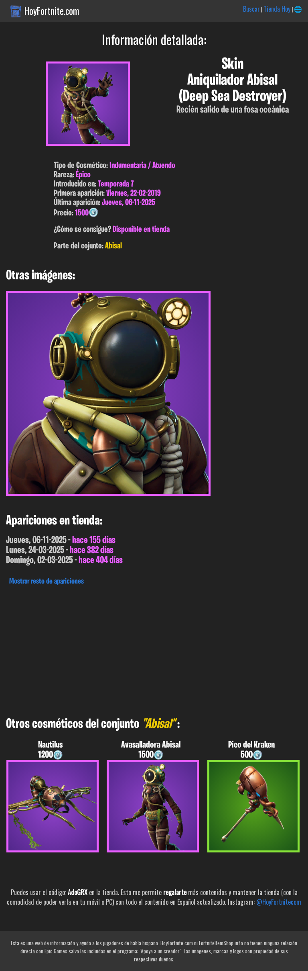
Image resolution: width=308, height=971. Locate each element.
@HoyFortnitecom (278, 902)
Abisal (113, 246)
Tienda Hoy (276, 9)
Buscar (251, 9)
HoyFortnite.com (51, 11)
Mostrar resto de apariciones (46, 582)
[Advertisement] (154, 649)
